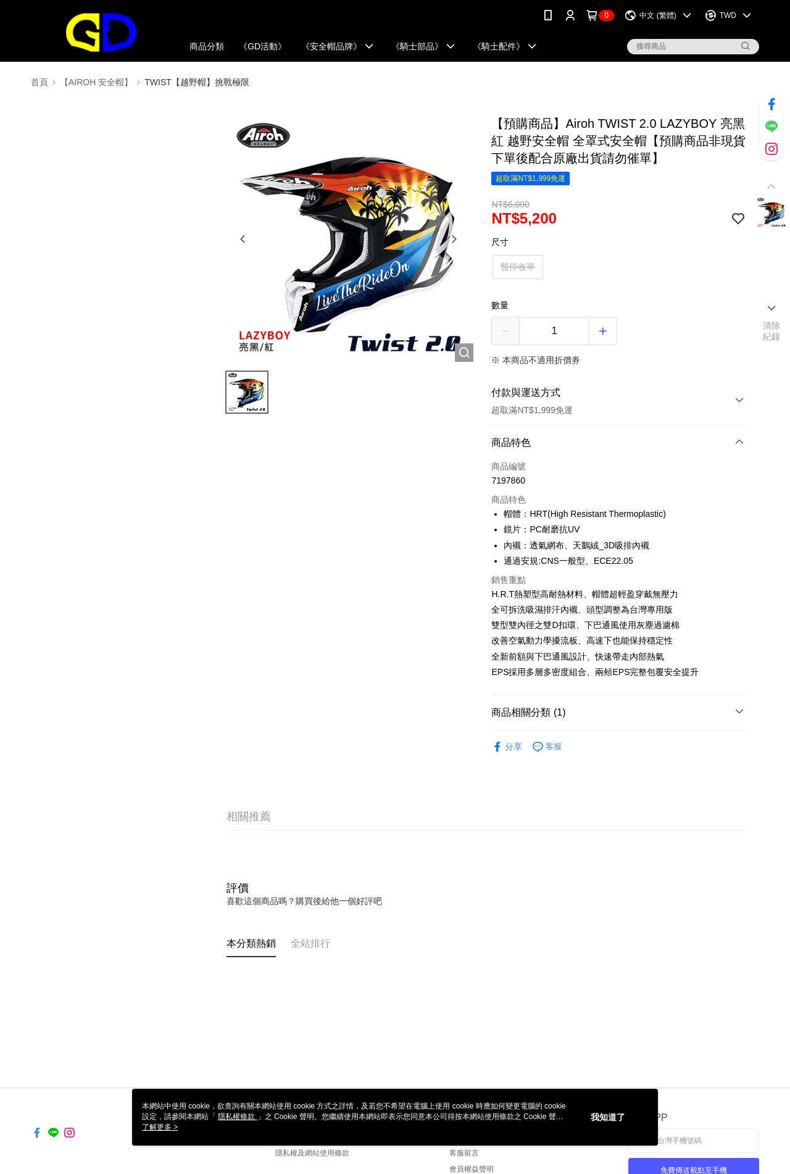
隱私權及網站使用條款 (312, 1153)
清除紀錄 (772, 331)
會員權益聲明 (471, 1169)
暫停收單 (518, 267)
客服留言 (464, 1153)
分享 (506, 746)
